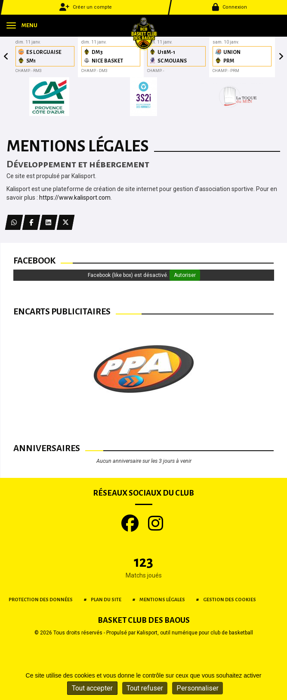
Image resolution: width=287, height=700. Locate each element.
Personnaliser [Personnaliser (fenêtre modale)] (197, 688)
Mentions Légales (162, 599)
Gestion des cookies (229, 599)
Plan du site (106, 599)
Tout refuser (145, 688)
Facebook (34, 260)
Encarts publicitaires (62, 311)
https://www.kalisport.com (75, 197)
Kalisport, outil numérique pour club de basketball (195, 633)
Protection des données (41, 599)
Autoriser (185, 275)
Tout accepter (92, 688)
